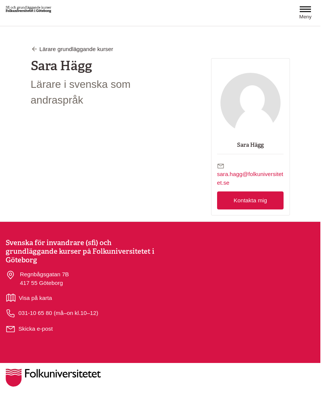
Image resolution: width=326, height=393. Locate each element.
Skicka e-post (35, 328)
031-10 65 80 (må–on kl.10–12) (52, 313)
